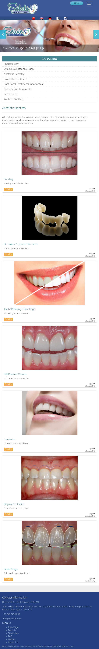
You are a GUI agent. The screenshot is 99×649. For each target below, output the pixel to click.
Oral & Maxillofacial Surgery (19, 69)
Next (96, 34)
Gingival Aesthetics (14, 504)
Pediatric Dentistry (14, 99)
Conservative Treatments (17, 89)
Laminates (9, 439)
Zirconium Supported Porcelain (21, 244)
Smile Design (11, 569)
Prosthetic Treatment (15, 79)
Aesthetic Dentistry (14, 74)
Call (76, 3)
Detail (8, 189)
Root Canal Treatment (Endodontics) (23, 84)
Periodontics (11, 94)
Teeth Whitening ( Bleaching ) (19, 309)
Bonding (8, 179)
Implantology (11, 63)
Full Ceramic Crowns (15, 374)
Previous (3, 34)
